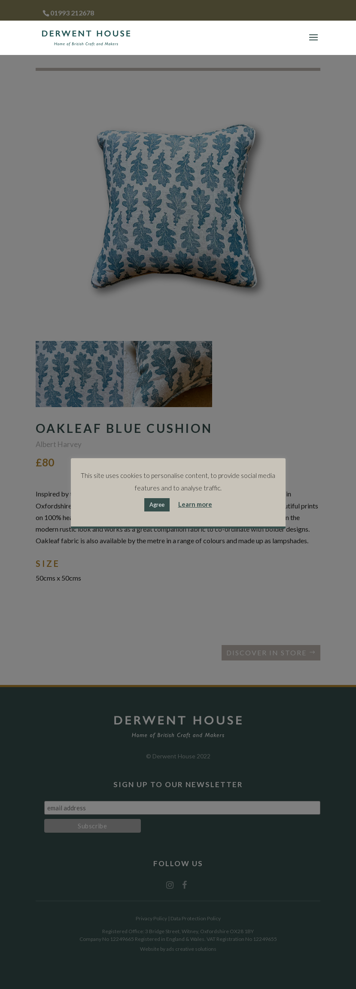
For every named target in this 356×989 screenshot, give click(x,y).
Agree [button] (156, 504)
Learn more (195, 504)
